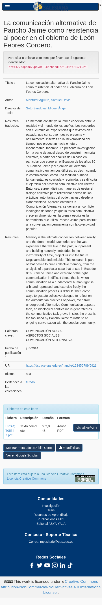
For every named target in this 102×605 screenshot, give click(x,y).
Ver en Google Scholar (22, 455)
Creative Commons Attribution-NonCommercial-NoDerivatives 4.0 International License (51, 587)
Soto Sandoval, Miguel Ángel (46, 108)
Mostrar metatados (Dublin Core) (29, 448)
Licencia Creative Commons (26, 478)
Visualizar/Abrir (86, 428)
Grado (30, 382)
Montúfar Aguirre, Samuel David (48, 100)
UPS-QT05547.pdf (10, 430)
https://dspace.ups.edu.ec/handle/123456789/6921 (61, 365)
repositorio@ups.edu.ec (56, 541)
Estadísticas (69, 448)
